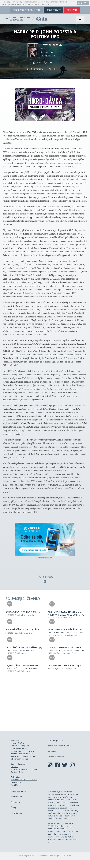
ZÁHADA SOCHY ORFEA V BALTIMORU (25, 611)
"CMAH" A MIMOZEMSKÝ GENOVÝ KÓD (66, 650)
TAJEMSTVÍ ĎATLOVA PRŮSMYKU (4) (25, 665)
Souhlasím (83, 3)
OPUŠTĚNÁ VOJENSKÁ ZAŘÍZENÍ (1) (24, 647)
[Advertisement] (45, 705)
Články (13, 807)
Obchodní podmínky (56, 740)
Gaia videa (15, 802)
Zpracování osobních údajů (59, 746)
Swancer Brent (27, 633)
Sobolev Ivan (26, 671)
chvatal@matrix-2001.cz (26, 756)
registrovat (54, 10)
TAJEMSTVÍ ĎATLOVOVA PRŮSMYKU (22, 668)
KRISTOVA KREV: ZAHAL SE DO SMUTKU (66, 615)
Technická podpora (56, 756)
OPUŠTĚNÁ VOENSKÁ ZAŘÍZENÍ (20, 650)
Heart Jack (67, 617)
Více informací (44, 4)
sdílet (53, 69)
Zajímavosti (49, 55)
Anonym (24, 653)
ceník (26, 10)
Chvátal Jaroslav (51, 45)
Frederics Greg (69, 653)
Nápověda (52, 751)
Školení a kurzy (17, 813)
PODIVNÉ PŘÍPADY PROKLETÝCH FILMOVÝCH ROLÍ (31, 629)
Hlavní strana (16, 796)
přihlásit (72, 10)
